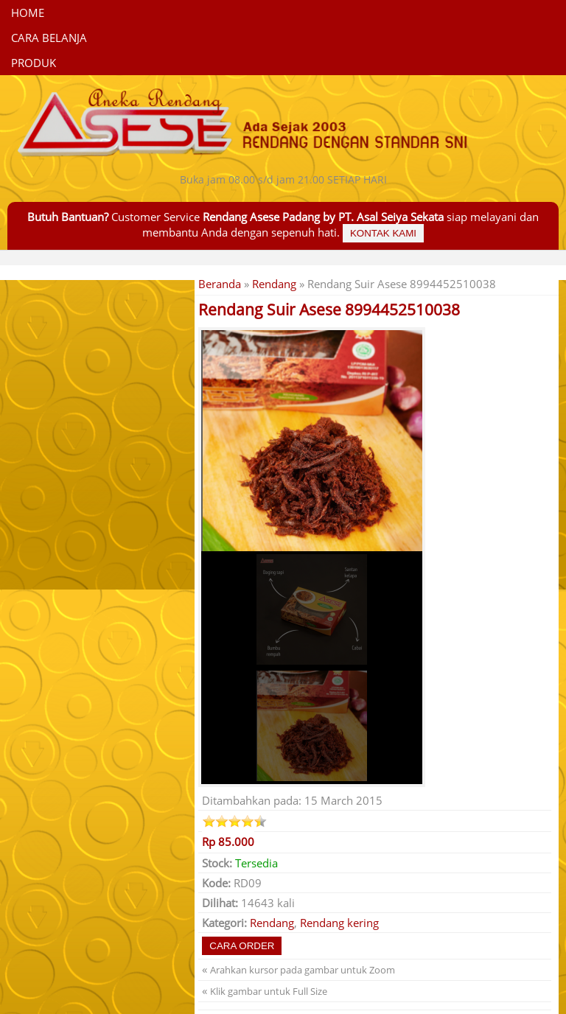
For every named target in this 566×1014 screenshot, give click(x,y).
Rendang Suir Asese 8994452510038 (329, 309)
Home (27, 12)
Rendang (274, 283)
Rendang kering (339, 922)
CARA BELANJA (49, 37)
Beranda (219, 283)
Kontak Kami (383, 233)
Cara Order (241, 945)
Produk (33, 62)
